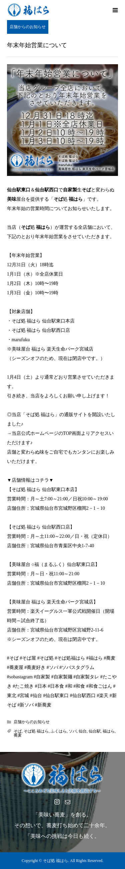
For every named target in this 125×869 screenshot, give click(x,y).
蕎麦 (18, 735)
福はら (109, 731)
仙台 (83, 731)
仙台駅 (95, 731)
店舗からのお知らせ (28, 26)
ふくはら (59, 731)
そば (18, 731)
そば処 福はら (36, 731)
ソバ (73, 731)
